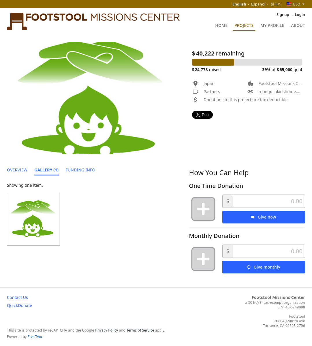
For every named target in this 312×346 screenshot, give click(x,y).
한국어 (276, 4)
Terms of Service (140, 330)
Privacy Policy (106, 330)
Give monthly (267, 267)
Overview (17, 170)
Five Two (35, 336)
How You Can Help (219, 172)
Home (221, 25)
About (298, 25)
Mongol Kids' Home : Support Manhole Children (245, 48)
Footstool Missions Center (278, 297)
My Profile (272, 25)
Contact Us (17, 297)
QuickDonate (19, 305)
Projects (244, 25)
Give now (267, 217)
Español (258, 4)
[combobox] (295, 4)
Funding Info (80, 170)
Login (300, 14)
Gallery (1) (46, 170)
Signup (282, 14)
